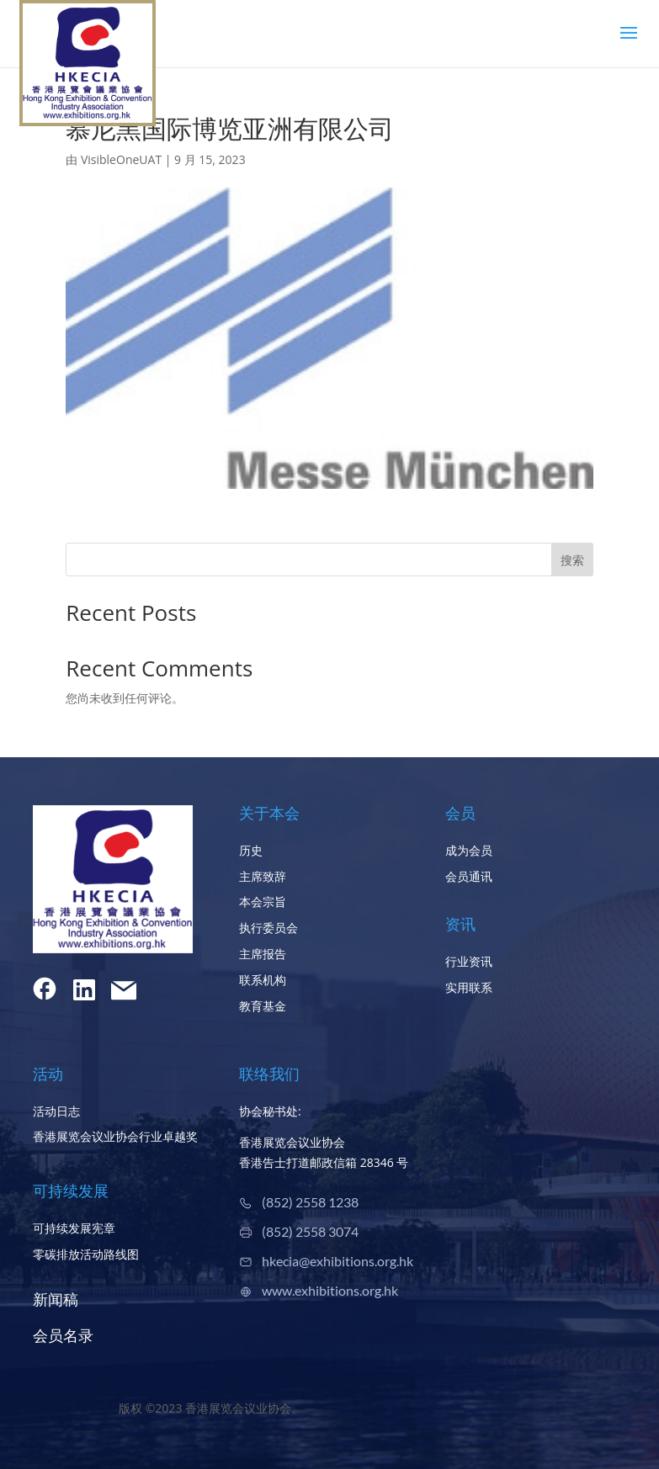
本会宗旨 (262, 902)
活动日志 (56, 1111)
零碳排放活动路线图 (86, 1254)
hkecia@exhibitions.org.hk (337, 1261)
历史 (251, 850)
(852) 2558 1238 (310, 1202)
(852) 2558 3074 (310, 1231)
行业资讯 (468, 961)
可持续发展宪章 (74, 1228)
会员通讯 (468, 876)
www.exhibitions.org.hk (330, 1290)
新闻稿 (55, 1299)
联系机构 (262, 980)
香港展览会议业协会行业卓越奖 (115, 1136)
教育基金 (262, 1006)
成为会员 (468, 850)
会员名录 (63, 1335)
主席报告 (262, 954)
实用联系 (468, 987)
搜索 (572, 560)
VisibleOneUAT (121, 159)
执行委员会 (268, 928)
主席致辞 (262, 876)
